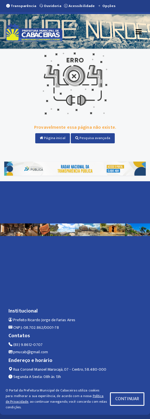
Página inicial (52, 138)
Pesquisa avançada (92, 138)
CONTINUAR (127, 399)
